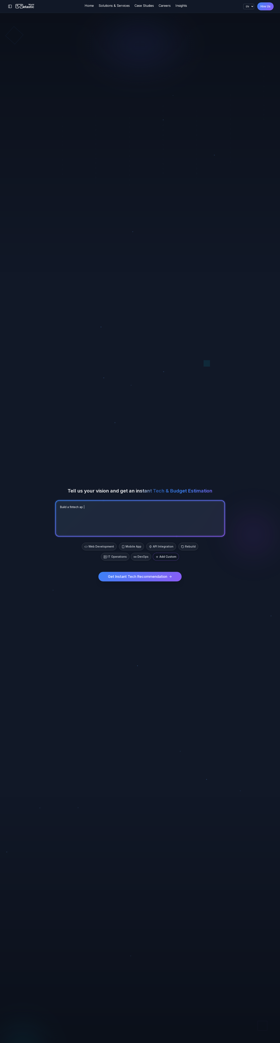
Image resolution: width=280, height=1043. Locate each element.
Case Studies (144, 6)
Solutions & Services (114, 6)
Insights (181, 6)
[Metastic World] (25, 6)
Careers (165, 6)
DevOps (141, 556)
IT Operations (115, 556)
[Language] (248, 6)
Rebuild (188, 546)
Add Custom (165, 556)
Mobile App (131, 546)
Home (89, 6)
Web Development (99, 546)
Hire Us (265, 6)
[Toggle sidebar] (10, 6)
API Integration (161, 546)
